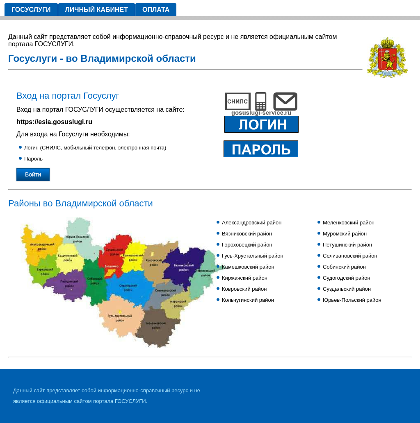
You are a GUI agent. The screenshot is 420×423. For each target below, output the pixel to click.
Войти (33, 174)
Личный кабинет (96, 9)
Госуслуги (31, 9)
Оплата (155, 9)
